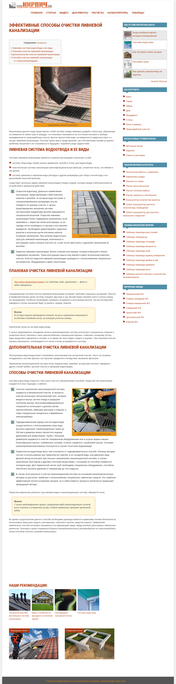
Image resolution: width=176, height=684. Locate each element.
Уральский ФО (133, 311)
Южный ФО (131, 321)
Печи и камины (133, 124)
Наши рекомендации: (25, 60)
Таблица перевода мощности (140, 245)
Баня (128, 96)
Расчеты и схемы (134, 181)
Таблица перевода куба (137, 250)
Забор (129, 105)
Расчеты (98, 12)
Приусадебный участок (137, 129)
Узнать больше (159, 81)
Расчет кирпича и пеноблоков (140, 195)
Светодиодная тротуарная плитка (63, 613)
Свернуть (41, 43)
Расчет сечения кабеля (137, 190)
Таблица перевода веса (137, 268)
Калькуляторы (118, 12)
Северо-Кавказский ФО (137, 302)
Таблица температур (136, 236)
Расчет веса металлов (137, 185)
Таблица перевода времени (139, 264)
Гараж (129, 101)
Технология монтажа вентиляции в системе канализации (18, 614)
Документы (80, 12)
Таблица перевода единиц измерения (144, 254)
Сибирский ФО (133, 307)
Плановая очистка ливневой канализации (31, 51)
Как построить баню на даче (146, 52)
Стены (129, 119)
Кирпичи (130, 150)
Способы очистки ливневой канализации (30, 57)
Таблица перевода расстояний (141, 231)
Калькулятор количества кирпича (142, 199)
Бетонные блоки (134, 145)
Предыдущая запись (19, 629)
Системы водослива (86, 611)
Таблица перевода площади (140, 241)
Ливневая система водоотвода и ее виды (31, 48)
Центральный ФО (134, 316)
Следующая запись (74, 629)
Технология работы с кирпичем (141, 171)
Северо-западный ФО (136, 297)
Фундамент (131, 115)
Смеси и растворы (135, 155)
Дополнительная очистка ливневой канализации (34, 54)
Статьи (51, 12)
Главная (36, 12)
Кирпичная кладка (135, 176)
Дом (128, 110)
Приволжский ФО (134, 293)
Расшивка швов (140, 61)
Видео (64, 12)
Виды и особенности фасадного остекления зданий (42, 614)
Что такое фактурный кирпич (29, 281)
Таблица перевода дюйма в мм (141, 259)
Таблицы (138, 12)
